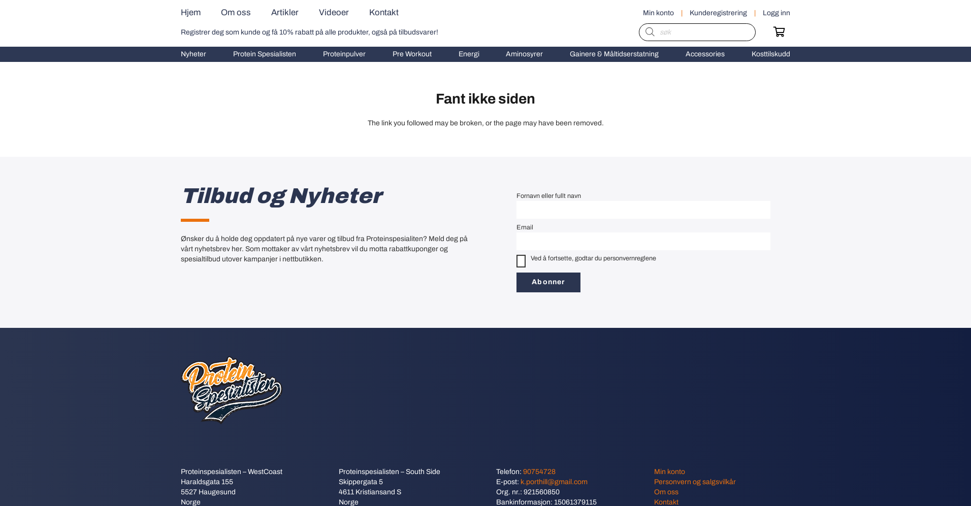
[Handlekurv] (779, 32)
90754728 (539, 472)
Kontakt (666, 502)
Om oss (666, 492)
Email (524, 227)
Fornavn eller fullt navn (548, 195)
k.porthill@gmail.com (554, 482)
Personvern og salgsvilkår (695, 482)
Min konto (669, 472)
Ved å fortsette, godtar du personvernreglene (586, 261)
